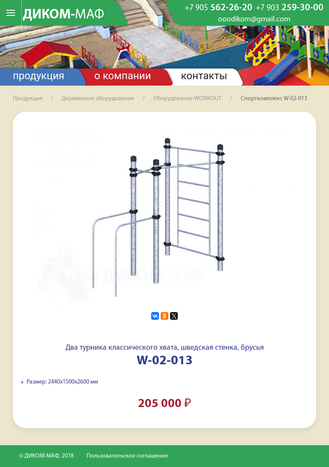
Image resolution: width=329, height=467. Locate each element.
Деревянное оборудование (98, 98)
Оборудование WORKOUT (187, 98)
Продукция (38, 76)
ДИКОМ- (63, 15)
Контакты (204, 76)
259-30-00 (289, 8)
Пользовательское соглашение (127, 456)
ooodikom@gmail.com (254, 20)
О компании (122, 76)
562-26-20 (218, 8)
